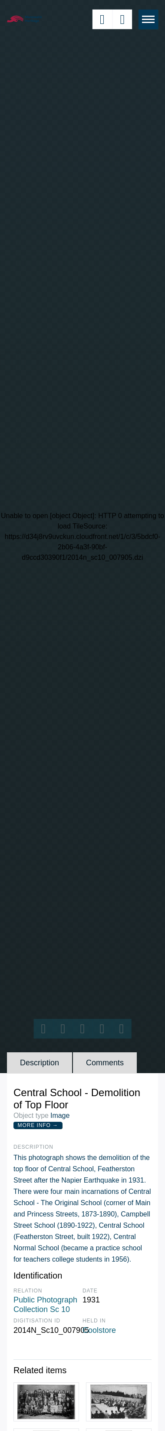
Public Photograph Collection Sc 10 (45, 1305)
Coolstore (99, 1330)
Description (39, 1062)
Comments (105, 1062)
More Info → (38, 1125)
